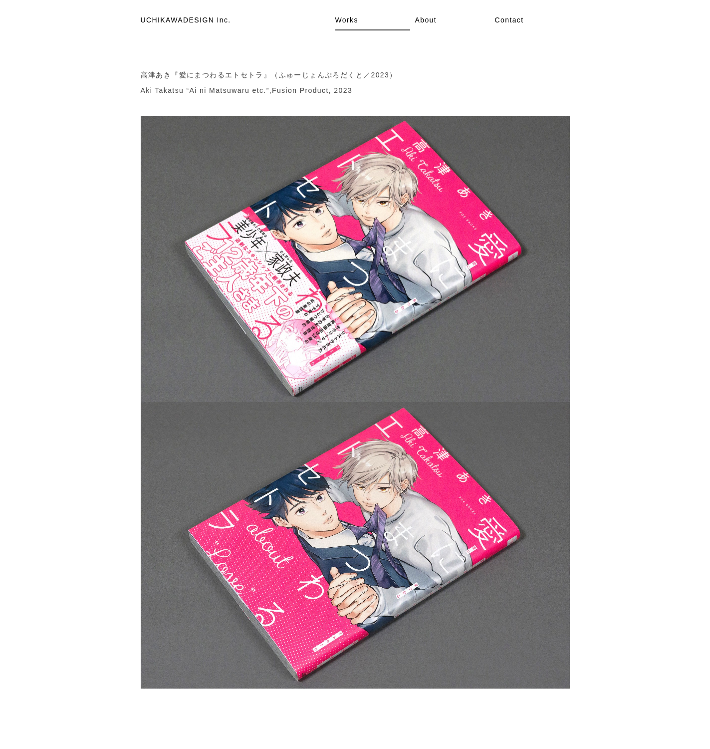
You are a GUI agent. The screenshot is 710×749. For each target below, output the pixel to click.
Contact (509, 20)
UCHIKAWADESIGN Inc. (186, 20)
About (426, 20)
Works (346, 20)
